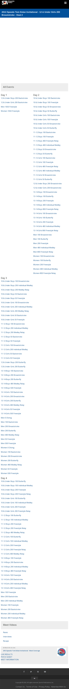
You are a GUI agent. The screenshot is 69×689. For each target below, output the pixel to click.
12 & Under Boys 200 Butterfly (13, 362)
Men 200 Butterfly (8, 430)
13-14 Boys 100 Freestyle (11, 558)
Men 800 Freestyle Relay (43, 252)
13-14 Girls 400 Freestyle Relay (13, 588)
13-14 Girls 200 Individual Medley (14, 583)
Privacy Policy (44, 687)
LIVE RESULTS (7, 654)
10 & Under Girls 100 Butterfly (13, 498)
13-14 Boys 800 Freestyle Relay (45, 209)
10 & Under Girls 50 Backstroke (13, 315)
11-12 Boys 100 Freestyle (43, 136)
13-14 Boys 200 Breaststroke (13, 375)
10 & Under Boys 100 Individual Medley (17, 485)
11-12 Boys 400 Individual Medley (46, 145)
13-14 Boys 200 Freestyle (43, 200)
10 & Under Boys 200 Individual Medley (17, 285)
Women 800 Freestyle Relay (44, 273)
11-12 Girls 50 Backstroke (11, 354)
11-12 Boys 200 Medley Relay (13, 332)
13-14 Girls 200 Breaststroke (12, 396)
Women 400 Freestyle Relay (12, 618)
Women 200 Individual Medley (13, 613)
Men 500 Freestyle (8, 443)
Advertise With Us (58, 687)
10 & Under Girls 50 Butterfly (45, 128)
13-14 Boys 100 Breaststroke (45, 192)
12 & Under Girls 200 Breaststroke (47, 188)
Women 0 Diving (7, 447)
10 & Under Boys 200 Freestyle (13, 490)
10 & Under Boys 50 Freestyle (13, 298)
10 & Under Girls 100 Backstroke (46, 115)
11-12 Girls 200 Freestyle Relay (13, 549)
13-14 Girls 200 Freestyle (43, 222)
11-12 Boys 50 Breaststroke (44, 149)
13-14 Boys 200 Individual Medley (14, 566)
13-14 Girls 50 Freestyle (10, 409)
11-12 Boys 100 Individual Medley (14, 520)
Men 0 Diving (6, 418)
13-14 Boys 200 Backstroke (12, 562)
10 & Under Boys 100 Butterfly (13, 481)
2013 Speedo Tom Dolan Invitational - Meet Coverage (21, 651)
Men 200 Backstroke (9, 596)
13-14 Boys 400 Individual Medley (46, 205)
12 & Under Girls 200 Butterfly (13, 366)
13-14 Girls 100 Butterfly (43, 217)
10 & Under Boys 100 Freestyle (45, 102)
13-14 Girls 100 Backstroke (12, 392)
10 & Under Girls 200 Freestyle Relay (15, 511)
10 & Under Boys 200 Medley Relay (15, 290)
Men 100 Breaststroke (42, 235)
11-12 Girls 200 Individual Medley (14, 349)
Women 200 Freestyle (42, 264)
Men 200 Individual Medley (12, 601)
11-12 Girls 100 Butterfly (11, 537)
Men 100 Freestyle (8, 592)
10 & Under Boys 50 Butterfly (45, 111)
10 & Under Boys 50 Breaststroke (47, 107)
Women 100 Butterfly (42, 260)
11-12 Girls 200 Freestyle (11, 545)
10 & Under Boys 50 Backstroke (14, 294)
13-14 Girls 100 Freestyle (11, 575)
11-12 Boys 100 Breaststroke (13, 324)
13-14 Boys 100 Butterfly (43, 196)
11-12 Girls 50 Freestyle (10, 358)
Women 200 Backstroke (10, 609)
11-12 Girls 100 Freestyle (43, 162)
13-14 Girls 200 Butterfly (11, 400)
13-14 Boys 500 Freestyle (11, 388)
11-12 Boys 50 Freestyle (10, 341)
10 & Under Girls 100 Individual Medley (16, 502)
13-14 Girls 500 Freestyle (11, 413)
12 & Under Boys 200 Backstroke (14, 98)
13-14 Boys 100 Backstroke (12, 371)
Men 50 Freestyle (8, 439)
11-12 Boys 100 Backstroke (44, 132)
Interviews (7, 636)
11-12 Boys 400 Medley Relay (13, 532)
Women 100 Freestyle (10, 605)
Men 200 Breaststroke (10, 426)
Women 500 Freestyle (10, 473)
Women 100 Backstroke (10, 452)
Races (5, 632)
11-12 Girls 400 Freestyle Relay (45, 166)
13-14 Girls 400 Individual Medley (46, 226)
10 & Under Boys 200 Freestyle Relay (16, 494)
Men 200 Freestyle (40, 243)
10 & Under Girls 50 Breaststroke (46, 124)
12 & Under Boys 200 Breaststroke (47, 183)
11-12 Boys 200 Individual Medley (14, 328)
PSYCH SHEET (6, 657)
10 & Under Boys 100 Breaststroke (15, 281)
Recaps (6, 641)
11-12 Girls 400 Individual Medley (46, 170)
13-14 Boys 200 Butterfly (11, 379)
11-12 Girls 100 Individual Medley (14, 541)
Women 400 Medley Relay (11, 465)
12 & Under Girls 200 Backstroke (14, 102)
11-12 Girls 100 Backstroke (44, 158)
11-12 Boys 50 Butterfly (42, 154)
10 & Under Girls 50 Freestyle (13, 319)
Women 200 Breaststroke (11, 456)
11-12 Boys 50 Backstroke (11, 337)
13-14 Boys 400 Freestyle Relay (13, 571)
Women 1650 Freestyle (10, 111)
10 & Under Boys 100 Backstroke (46, 98)
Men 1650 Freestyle (9, 107)
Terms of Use (31, 687)
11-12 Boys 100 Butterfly (11, 515)
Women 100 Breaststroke (43, 256)
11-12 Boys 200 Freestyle (11, 524)
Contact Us (20, 687)
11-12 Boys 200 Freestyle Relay (13, 528)
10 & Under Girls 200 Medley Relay (15, 311)
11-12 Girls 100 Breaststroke (12, 345)
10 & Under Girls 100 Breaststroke (15, 302)
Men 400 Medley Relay (10, 435)
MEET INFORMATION (10, 659)
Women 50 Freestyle (9, 469)
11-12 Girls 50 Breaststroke (44, 175)
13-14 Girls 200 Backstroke (12, 579)
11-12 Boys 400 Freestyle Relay (45, 141)
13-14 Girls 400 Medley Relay (12, 405)
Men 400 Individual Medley (44, 247)
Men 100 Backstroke (9, 422)
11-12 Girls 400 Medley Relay (12, 554)
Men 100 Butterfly (40, 239)
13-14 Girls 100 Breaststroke (45, 213)
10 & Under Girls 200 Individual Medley (16, 307)
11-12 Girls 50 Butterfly (42, 179)
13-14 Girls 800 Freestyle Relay (45, 230)
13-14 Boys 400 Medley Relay (13, 383)
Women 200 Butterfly (9, 460)
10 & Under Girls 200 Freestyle (13, 507)
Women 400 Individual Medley (45, 269)
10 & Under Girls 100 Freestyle (45, 119)
